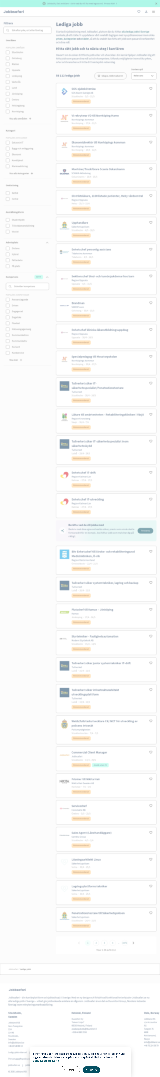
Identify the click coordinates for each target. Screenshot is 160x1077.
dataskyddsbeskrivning (46, 1061)
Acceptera (91, 1070)
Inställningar (69, 1070)
